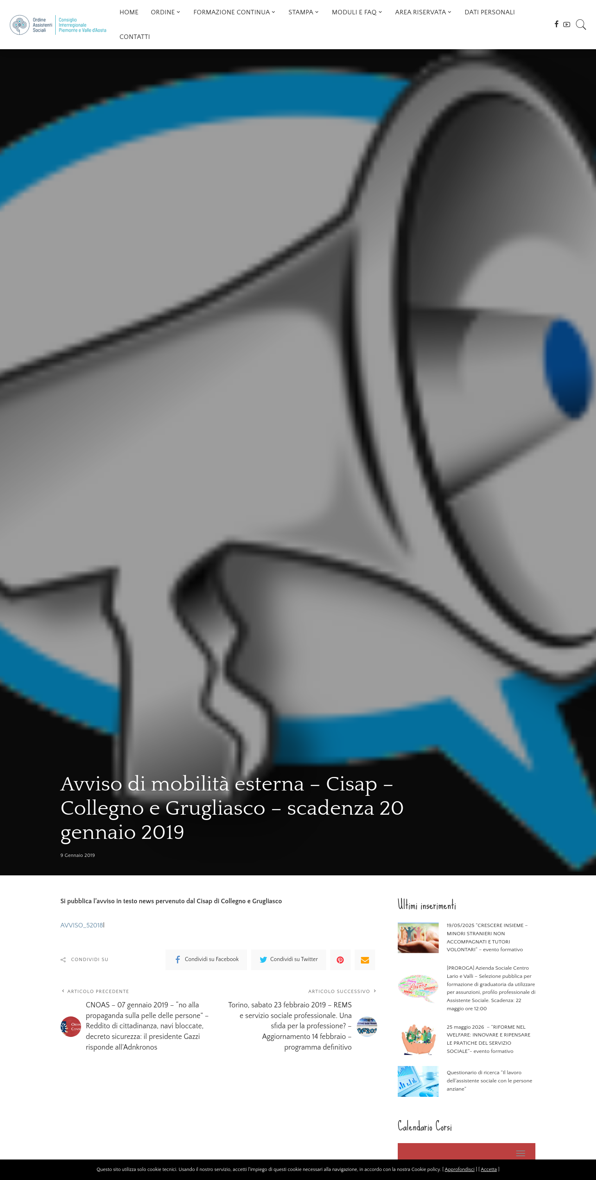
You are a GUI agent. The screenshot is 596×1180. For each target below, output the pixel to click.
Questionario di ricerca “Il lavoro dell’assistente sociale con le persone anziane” (489, 1079)
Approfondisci (460, 1169)
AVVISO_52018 (82, 925)
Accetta (489, 1169)
